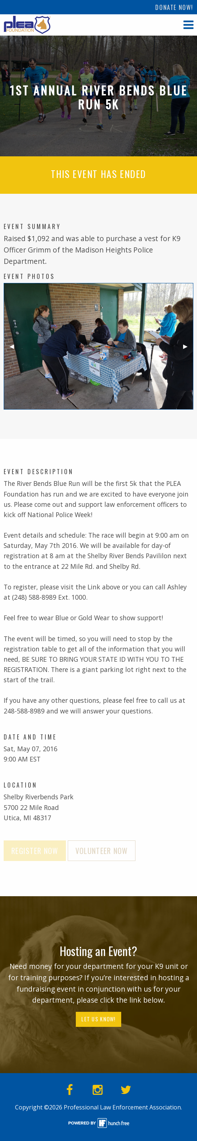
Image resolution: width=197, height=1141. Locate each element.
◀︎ (15, 349)
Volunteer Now (101, 850)
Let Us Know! (98, 1019)
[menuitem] (174, 7)
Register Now (34, 850)
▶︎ (188, 349)
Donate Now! (174, 7)
